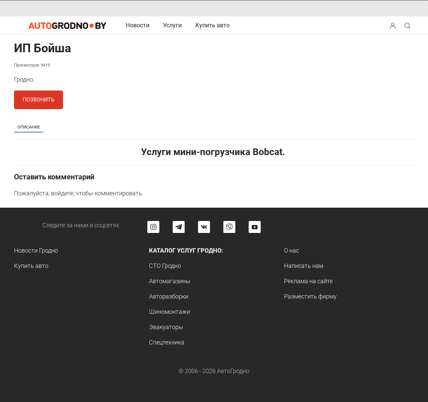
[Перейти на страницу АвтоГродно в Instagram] (153, 227)
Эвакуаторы (166, 326)
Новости (137, 25)
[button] (393, 24)
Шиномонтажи (169, 311)
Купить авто (212, 25)
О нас (291, 250)
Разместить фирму (310, 296)
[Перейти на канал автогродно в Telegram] (179, 227)
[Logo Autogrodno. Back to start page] (67, 25)
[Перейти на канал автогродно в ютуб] (255, 227)
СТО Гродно (165, 265)
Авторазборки (168, 296)
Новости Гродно (36, 250)
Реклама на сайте (308, 281)
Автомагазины (169, 281)
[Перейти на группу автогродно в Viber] (229, 227)
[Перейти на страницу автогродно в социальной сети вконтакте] (204, 227)
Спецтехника (166, 342)
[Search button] (392, 25)
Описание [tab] (28, 126)
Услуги (172, 25)
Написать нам (303, 265)
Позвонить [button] (38, 100)
